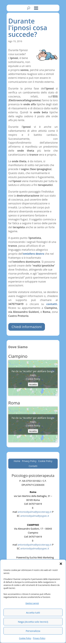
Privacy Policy (39, 638)
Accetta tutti (33, 612)
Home (17, 461)
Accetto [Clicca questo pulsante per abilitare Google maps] (33, 384)
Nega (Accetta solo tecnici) (33, 621)
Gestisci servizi (32, 603)
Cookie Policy (25, 638)
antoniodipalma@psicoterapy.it (35, 511)
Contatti (33, 466)
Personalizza (33, 631)
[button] (61, 563)
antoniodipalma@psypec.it (34, 515)
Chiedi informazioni (27, 326)
